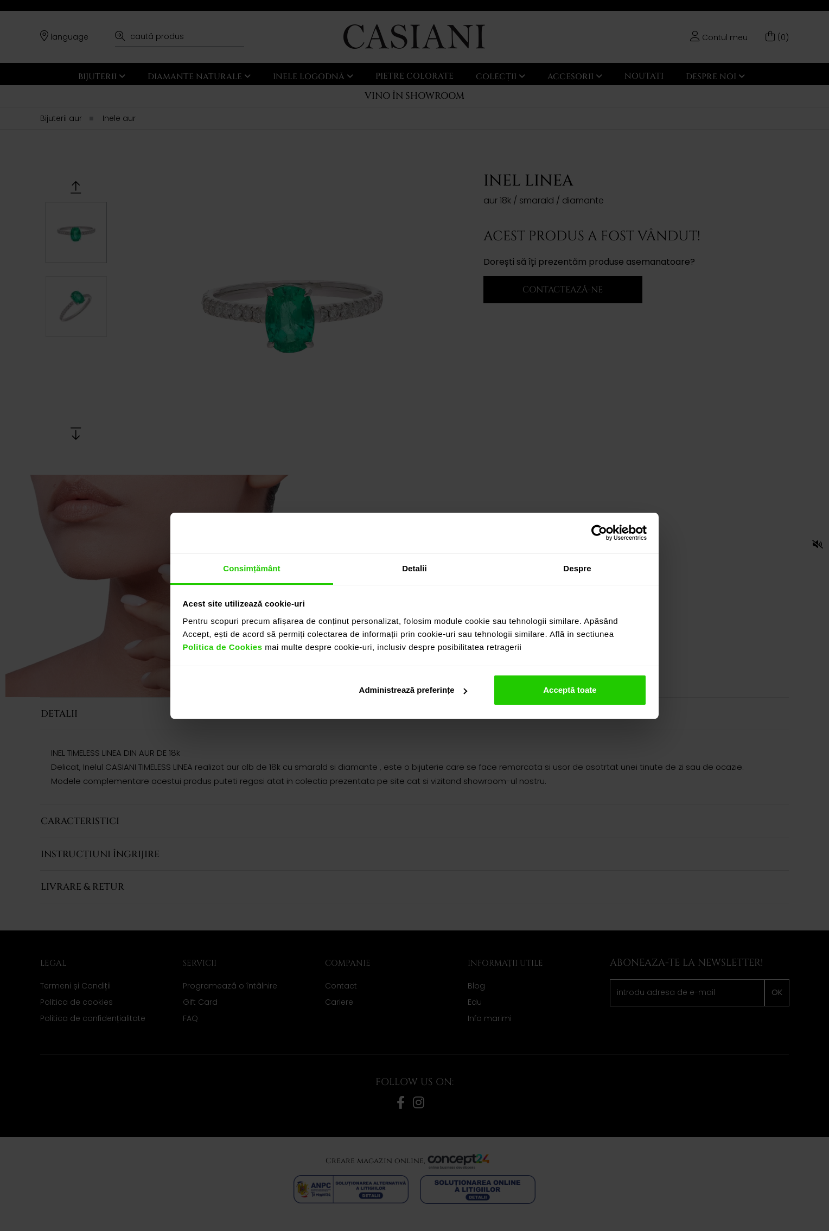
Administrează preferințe (413, 689)
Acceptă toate (569, 689)
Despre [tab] (577, 568)
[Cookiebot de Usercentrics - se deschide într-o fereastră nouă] (599, 533)
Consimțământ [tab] (251, 568)
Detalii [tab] (414, 568)
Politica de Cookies (223, 647)
